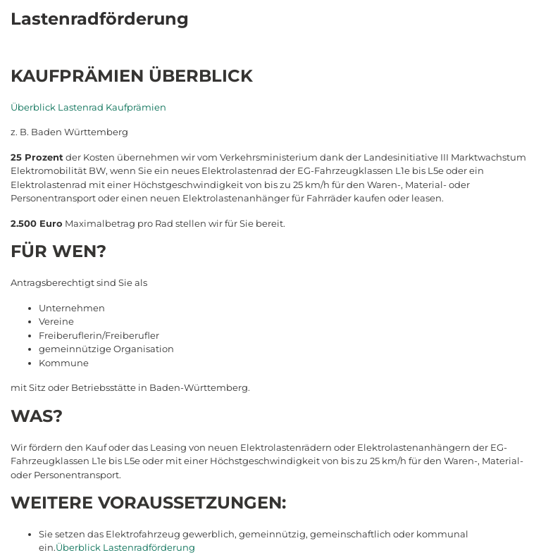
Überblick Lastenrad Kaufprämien (88, 107)
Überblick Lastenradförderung (125, 547)
